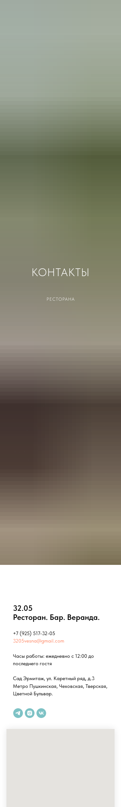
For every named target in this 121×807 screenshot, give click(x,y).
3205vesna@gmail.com (38, 641)
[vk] (41, 713)
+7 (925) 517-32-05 (34, 633)
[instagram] (30, 713)
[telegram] (18, 713)
